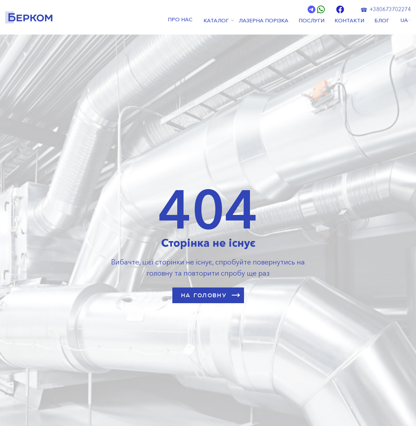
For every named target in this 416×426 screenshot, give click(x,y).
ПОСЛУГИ (311, 20)
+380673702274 (390, 9)
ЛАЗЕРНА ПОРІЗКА (263, 20)
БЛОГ (382, 20)
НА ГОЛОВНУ (211, 295)
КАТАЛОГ (215, 20)
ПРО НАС (180, 20)
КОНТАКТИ (350, 20)
